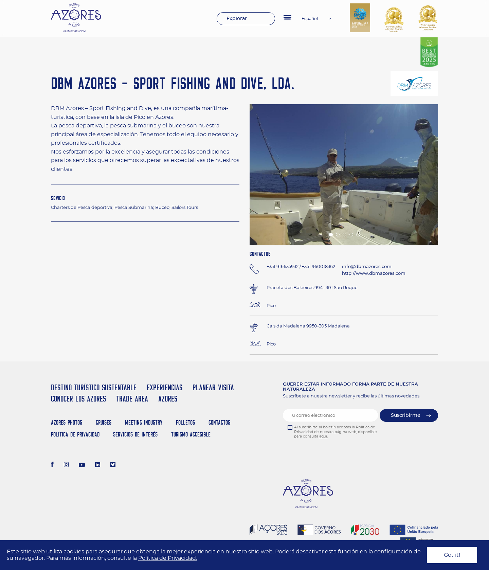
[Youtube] (82, 465)
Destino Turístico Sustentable (94, 387)
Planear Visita (213, 387)
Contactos (219, 422)
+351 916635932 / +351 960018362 (301, 267)
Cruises (103, 422)
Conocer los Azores (78, 398)
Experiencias (164, 387)
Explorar (237, 18)
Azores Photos (66, 422)
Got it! (452, 555)
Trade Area (132, 398)
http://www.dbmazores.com (373, 273)
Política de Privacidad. (167, 558)
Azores (167, 398)
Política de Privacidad (75, 434)
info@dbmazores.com (367, 267)
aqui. (323, 436)
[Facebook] (52, 465)
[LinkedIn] (97, 465)
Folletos (185, 422)
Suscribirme (405, 415)
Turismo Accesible (191, 434)
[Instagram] (66, 465)
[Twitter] (112, 465)
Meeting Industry (143, 422)
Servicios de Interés (135, 434)
